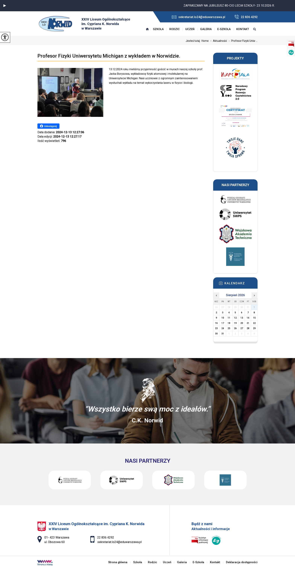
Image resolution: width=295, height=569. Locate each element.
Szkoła (158, 29)
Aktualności (218, 41)
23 (216, 328)
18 (229, 323)
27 (241, 328)
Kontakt (242, 29)
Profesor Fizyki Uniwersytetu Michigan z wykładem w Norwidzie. (108, 56)
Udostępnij (48, 126)
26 (235, 328)
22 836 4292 (246, 17)
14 (248, 317)
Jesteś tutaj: (193, 41)
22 (254, 323)
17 (222, 323)
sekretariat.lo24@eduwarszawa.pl (198, 17)
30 (216, 333)
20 (241, 323)
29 (254, 328)
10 (222, 317)
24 (222, 328)
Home (205, 41)
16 (216, 323)
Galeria (206, 29)
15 (254, 317)
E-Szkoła (224, 29)
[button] (4, 5)
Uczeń (190, 29)
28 (248, 328)
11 (229, 317)
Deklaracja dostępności (242, 562)
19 (235, 323)
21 (248, 323)
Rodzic (174, 29)
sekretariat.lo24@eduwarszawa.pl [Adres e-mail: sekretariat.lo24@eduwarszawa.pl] (119, 542)
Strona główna (147, 29)
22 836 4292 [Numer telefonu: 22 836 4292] (105, 537)
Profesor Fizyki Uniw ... (242, 41)
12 (235, 317)
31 (222, 333)
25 (229, 328)
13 (241, 317)
